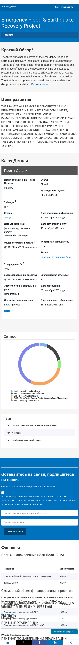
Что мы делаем (9, 6)
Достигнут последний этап (18, 300)
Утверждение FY (14, 264)
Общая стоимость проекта (19, 242)
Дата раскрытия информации (57, 213)
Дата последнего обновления (57, 300)
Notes (7, 311)
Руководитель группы (52, 190)
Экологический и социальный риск (20, 287)
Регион (44, 252)
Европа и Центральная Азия (56, 257)
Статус (44, 179)
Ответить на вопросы (64, 632)
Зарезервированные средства (20, 275)
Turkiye (7, 217)
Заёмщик (10, 202)
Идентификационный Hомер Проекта (19, 181)
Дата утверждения (14, 223)
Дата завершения (50, 285)
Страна (8, 213)
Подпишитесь (15, 531)
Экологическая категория (55, 275)
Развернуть (39, 84)
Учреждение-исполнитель (55, 241)
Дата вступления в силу (54, 223)
